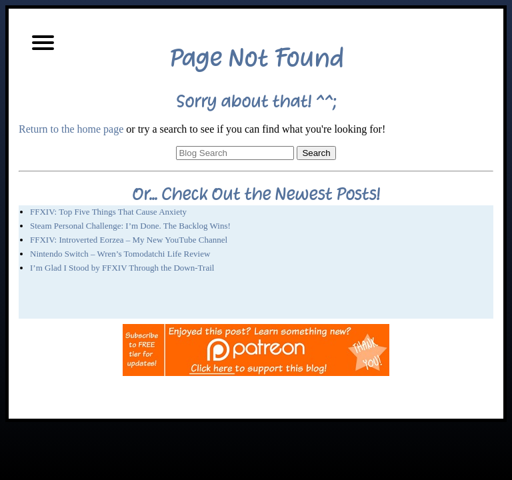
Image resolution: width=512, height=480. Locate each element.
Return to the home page (71, 129)
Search (316, 153)
